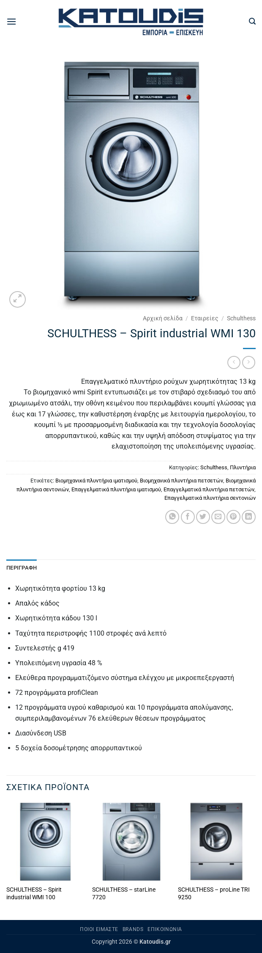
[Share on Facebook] (188, 517)
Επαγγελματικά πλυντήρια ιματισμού (116, 489)
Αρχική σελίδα (163, 318)
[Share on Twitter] (203, 517)
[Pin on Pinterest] (233, 517)
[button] (11, 21)
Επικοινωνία (164, 929)
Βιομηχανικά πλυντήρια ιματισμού (96, 480)
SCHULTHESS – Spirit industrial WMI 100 (34, 893)
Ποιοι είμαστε (99, 929)
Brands (133, 929)
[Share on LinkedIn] (249, 517)
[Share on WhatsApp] (172, 517)
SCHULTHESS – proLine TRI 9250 (214, 893)
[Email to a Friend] (218, 517)
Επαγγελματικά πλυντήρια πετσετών (209, 489)
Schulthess (241, 318)
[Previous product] (248, 362)
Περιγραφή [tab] (21, 568)
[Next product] (233, 362)
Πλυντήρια (243, 467)
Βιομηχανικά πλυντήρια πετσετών (181, 480)
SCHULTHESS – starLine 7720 (124, 893)
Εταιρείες (204, 318)
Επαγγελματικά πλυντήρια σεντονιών (210, 498)
